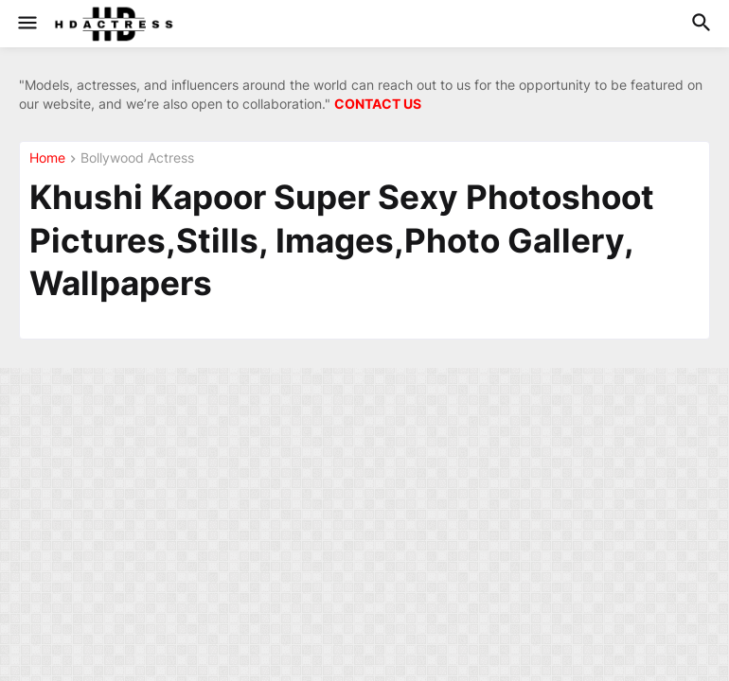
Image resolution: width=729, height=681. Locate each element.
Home (47, 158)
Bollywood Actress (137, 158)
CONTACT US (377, 104)
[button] (26, 24)
